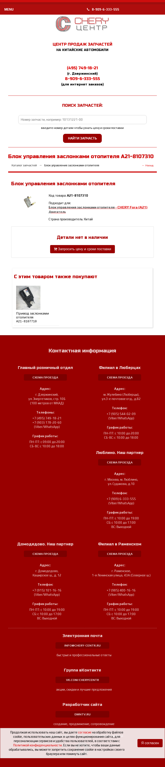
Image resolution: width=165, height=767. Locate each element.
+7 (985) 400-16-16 (121, 590)
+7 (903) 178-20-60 (47, 422)
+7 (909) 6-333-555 (121, 499)
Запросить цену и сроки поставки (82, 249)
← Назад (147, 165)
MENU (9, 9)
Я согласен (150, 743)
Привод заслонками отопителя (32, 317)
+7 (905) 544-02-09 (121, 414)
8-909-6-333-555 (103, 9)
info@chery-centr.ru (82, 645)
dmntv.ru (82, 714)
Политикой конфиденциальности (37, 745)
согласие (84, 732)
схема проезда (45, 377)
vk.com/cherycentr (82, 680)
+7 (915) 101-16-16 (47, 590)
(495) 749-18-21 (82, 68)
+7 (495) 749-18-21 (47, 418)
